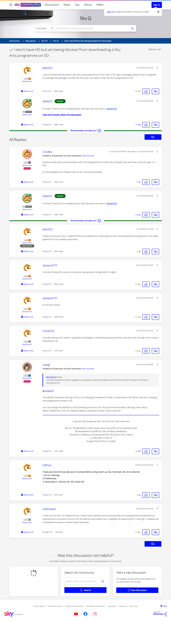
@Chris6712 (51, 377)
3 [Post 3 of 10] (46, 125)
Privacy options (39, 606)
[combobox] (91, 28)
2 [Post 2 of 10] (46, 182)
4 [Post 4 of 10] (46, 251)
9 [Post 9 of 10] (46, 495)
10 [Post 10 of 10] (47, 532)
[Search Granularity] (45, 28)
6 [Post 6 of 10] (46, 317)
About (88, 4)
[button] (157, 67)
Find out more (88, 156)
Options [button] (153, 49)
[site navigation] (10, 4)
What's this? (27, 81)
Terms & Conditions (55, 606)
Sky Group (134, 606)
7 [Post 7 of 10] (46, 351)
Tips (77, 4)
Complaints (112, 606)
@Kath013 (112, 108)
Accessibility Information (95, 606)
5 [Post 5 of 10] (46, 284)
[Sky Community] (28, 5)
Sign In (156, 5)
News (67, 4)
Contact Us (123, 606)
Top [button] (165, 606)
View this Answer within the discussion (62, 114)
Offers (100, 4)
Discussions (52, 4)
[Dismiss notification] (158, 12)
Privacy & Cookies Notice (74, 606)
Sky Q (85, 18)
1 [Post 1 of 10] (46, 91)
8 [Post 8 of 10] (46, 451)
